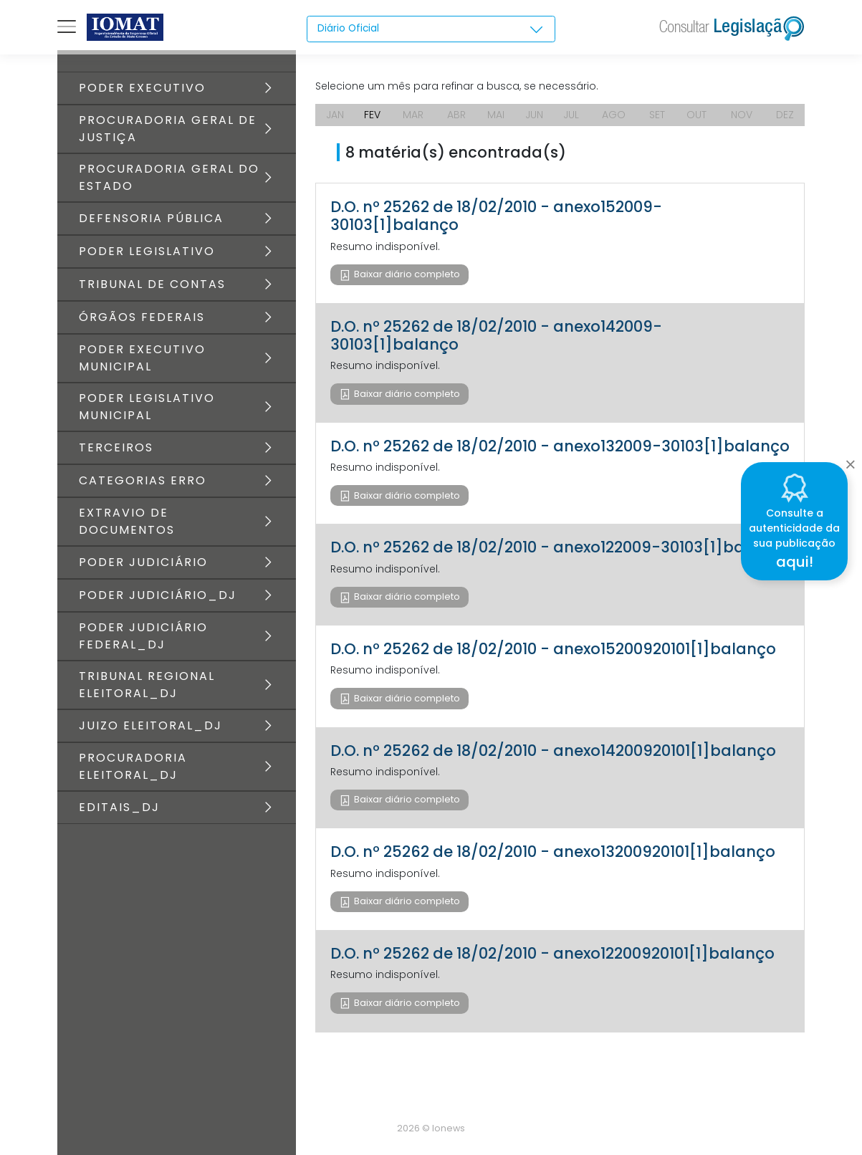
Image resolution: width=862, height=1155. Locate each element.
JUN (534, 114)
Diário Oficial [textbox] (348, 28)
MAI (495, 114)
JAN (335, 114)
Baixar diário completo (406, 274)
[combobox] (431, 29)
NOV (741, 114)
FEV (372, 114)
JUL (571, 114)
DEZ (785, 114)
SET (657, 114)
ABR (456, 114)
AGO (614, 114)
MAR (413, 114)
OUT (696, 114)
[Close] (850, 460)
